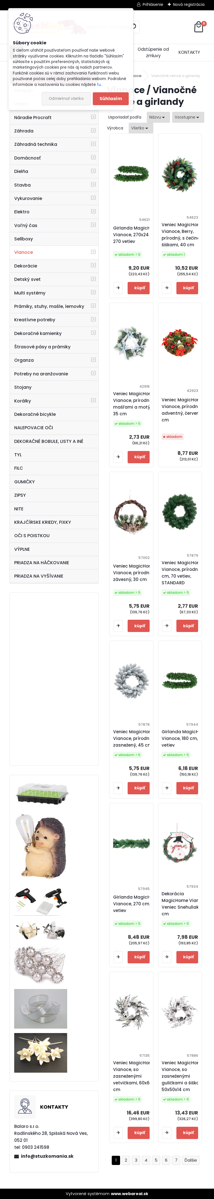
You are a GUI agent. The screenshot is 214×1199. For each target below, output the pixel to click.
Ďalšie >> (191, 1160)
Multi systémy (29, 293)
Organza (24, 360)
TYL (18, 455)
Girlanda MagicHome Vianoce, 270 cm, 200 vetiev (136, 903)
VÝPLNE (22, 549)
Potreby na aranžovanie (41, 374)
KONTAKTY (189, 52)
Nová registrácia (189, 4)
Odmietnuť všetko (66, 98)
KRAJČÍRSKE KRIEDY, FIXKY (42, 522)
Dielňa (21, 171)
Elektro (22, 212)
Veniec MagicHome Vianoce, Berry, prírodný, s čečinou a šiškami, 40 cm (184, 235)
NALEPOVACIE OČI (33, 427)
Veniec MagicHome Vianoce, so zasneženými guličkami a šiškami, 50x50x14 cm (184, 1076)
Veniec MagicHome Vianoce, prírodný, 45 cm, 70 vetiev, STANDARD (185, 573)
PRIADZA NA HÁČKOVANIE (41, 562)
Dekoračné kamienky (38, 333)
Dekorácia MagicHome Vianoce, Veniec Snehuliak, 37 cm (185, 904)
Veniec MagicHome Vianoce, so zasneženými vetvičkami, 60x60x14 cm (136, 1076)
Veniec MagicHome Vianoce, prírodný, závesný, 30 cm (134, 572)
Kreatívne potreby (34, 320)
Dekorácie (25, 266)
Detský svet (27, 279)
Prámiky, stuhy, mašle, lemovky (49, 306)
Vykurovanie (28, 198)
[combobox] (158, 117)
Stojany (22, 387)
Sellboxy (23, 239)
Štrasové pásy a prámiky (42, 347)
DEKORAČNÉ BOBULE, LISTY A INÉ (48, 441)
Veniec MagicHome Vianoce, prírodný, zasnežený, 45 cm (134, 738)
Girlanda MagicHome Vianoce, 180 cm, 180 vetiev (185, 738)
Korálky (22, 401)
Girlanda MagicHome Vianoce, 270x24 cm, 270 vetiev (136, 234)
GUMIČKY (24, 482)
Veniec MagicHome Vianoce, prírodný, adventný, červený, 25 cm (185, 410)
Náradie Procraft (33, 117)
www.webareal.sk (129, 1193)
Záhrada (23, 131)
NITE (18, 509)
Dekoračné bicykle (35, 414)
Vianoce (23, 252)
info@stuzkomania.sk (47, 1156)
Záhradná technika (35, 144)
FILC (18, 468)
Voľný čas (25, 225)
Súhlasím (110, 98)
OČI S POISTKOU (32, 535)
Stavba (22, 185)
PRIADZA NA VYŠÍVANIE (38, 576)
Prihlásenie (153, 4)
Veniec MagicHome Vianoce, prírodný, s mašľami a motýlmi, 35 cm (135, 404)
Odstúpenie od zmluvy (153, 52)
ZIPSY (20, 495)
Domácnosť (27, 158)
